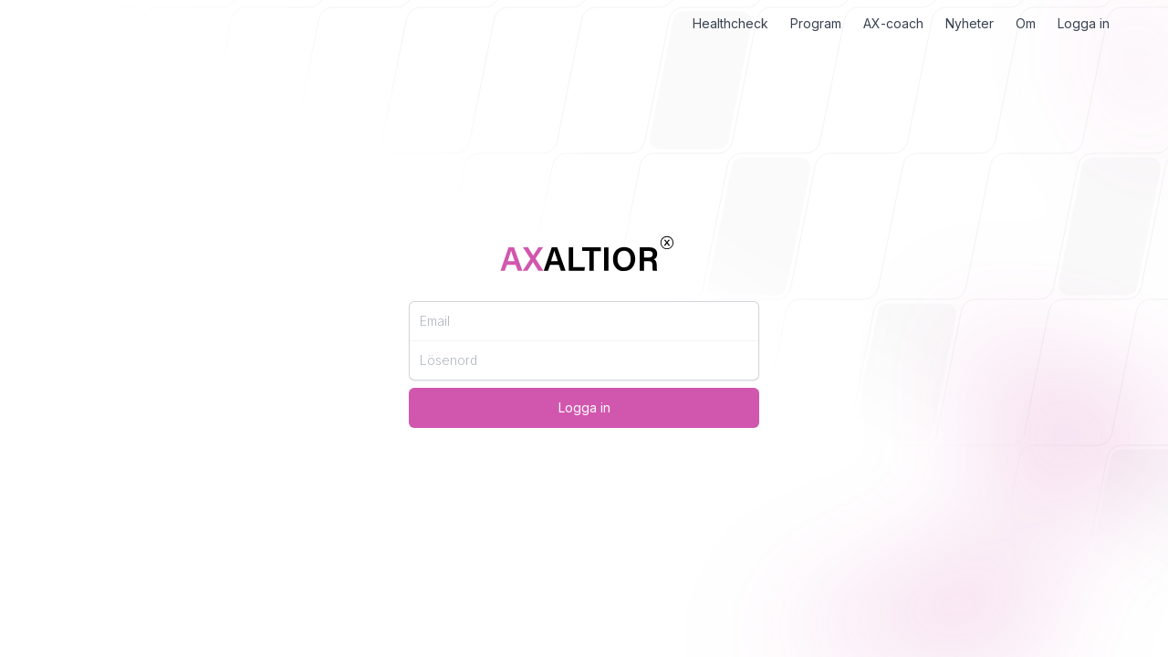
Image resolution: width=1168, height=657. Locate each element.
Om (1026, 23)
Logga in (1084, 23)
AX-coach (893, 23)
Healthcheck (730, 23)
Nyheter (969, 23)
